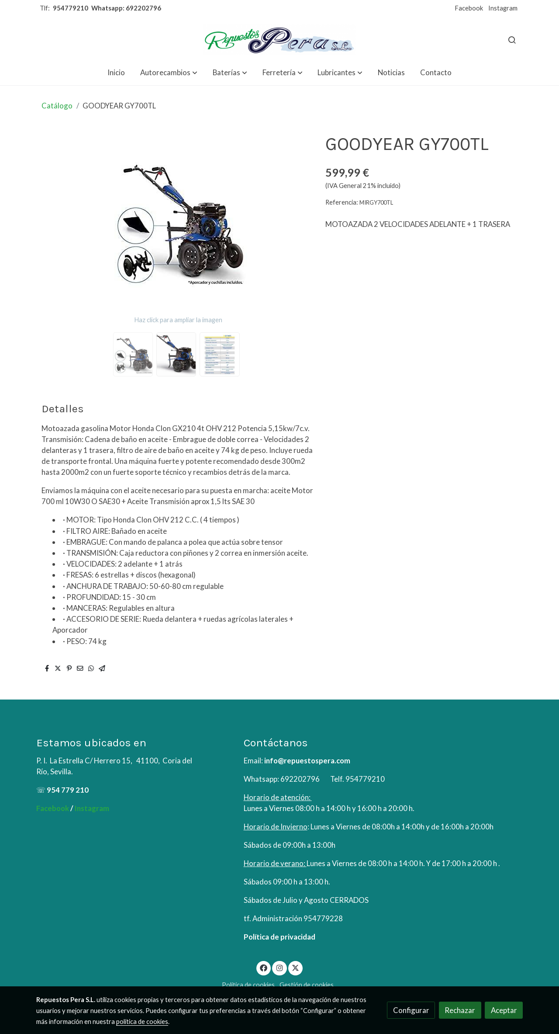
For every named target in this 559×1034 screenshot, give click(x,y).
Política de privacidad (279, 936)
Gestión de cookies (307, 985)
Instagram (503, 8)
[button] (169, 72)
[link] (279, 39)
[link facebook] (263, 967)
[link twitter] (295, 967)
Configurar (411, 1010)
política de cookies (142, 1021)
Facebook (469, 8)
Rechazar (460, 1010)
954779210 (70, 8)
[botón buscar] (512, 39)
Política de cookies (248, 985)
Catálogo (56, 105)
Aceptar (504, 1010)
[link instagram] (279, 967)
